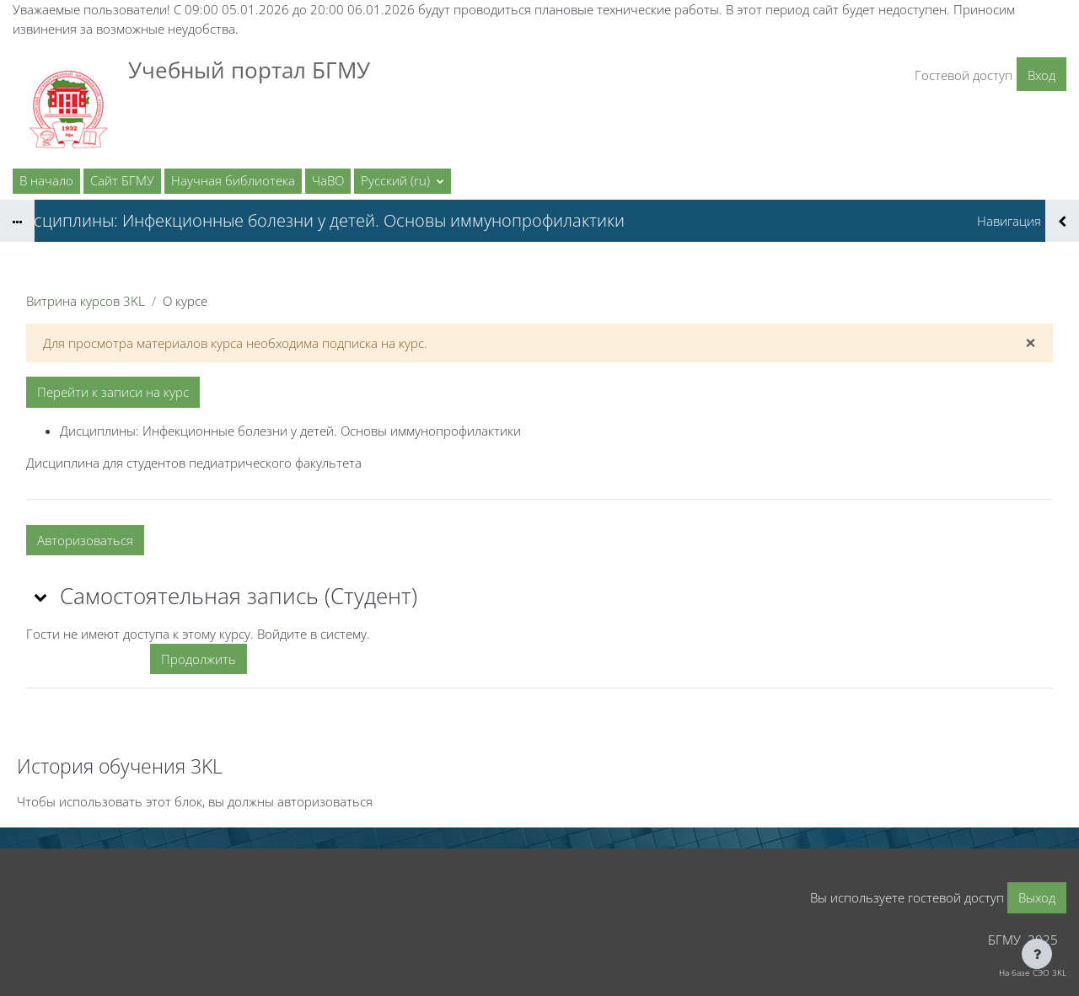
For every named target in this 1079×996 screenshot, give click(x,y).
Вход (1041, 75)
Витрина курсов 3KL (85, 300)
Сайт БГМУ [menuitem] (122, 180)
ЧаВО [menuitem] (328, 180)
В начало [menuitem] (46, 180)
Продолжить (198, 659)
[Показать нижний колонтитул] (1037, 954)
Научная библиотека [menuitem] (233, 180)
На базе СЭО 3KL (1032, 972)
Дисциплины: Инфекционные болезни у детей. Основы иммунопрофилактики (290, 430)
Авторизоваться (85, 540)
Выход (1036, 897)
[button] (402, 181)
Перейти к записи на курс (113, 391)
